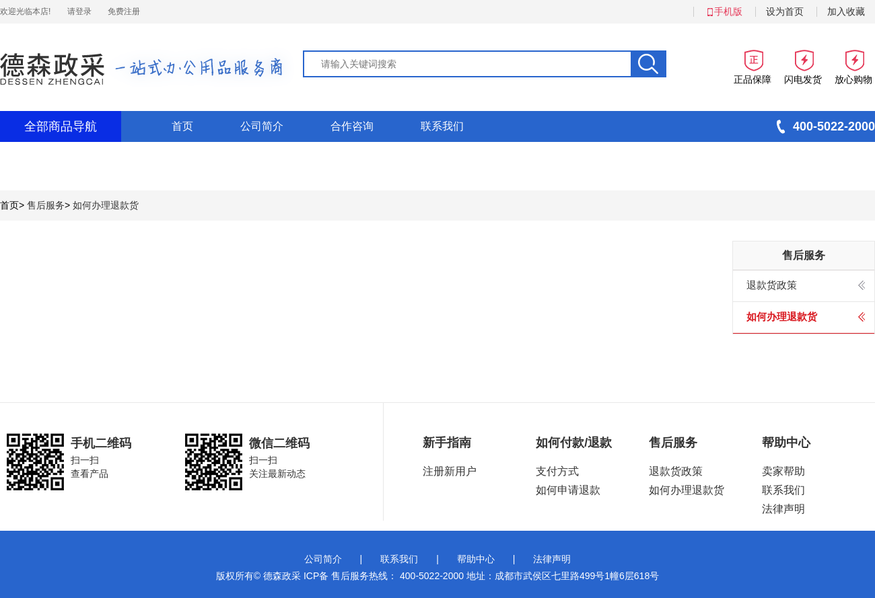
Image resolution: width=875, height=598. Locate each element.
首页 (182, 126)
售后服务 (46, 205)
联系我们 (442, 126)
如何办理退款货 (106, 205)
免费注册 (124, 11)
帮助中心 (476, 559)
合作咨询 (352, 126)
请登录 (79, 11)
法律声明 (552, 559)
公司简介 (261, 126)
